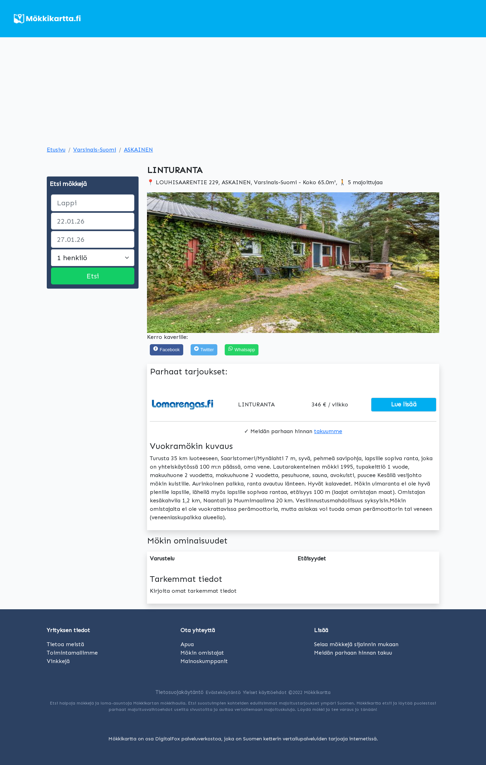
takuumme (328, 431)
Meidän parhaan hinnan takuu (353, 652)
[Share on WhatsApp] (241, 350)
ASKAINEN (138, 149)
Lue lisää (404, 404)
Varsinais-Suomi (94, 149)
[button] (169, 262)
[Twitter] (204, 350)
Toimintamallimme (72, 652)
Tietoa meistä (65, 644)
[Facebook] (166, 350)
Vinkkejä (58, 661)
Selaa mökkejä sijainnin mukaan (356, 644)
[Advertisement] (243, 93)
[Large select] (92, 257)
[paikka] (92, 202)
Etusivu (56, 149)
